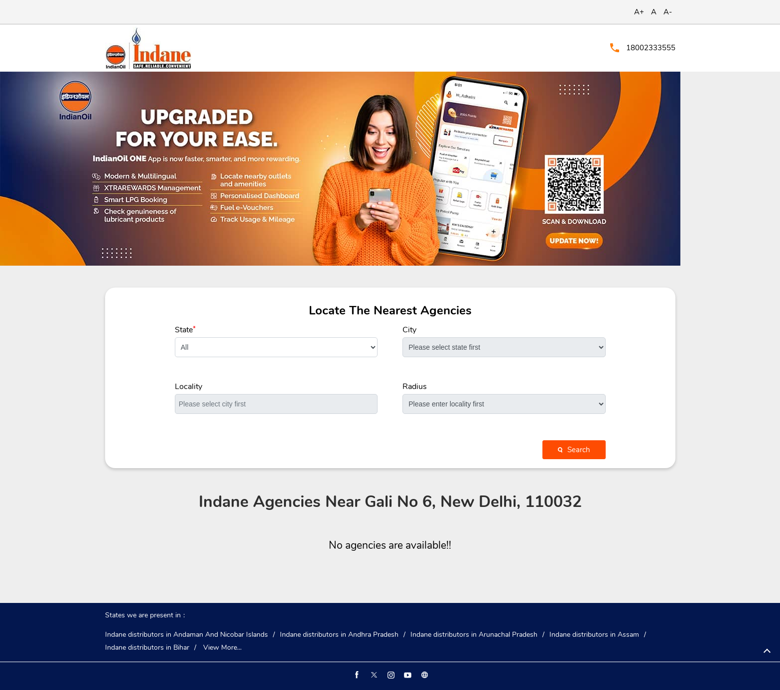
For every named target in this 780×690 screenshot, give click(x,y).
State (185, 329)
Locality (188, 386)
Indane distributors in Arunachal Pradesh (473, 635)
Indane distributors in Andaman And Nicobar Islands (186, 635)
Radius (414, 386)
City (409, 329)
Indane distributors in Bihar (147, 648)
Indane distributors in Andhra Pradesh (339, 635)
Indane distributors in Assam (594, 635)
